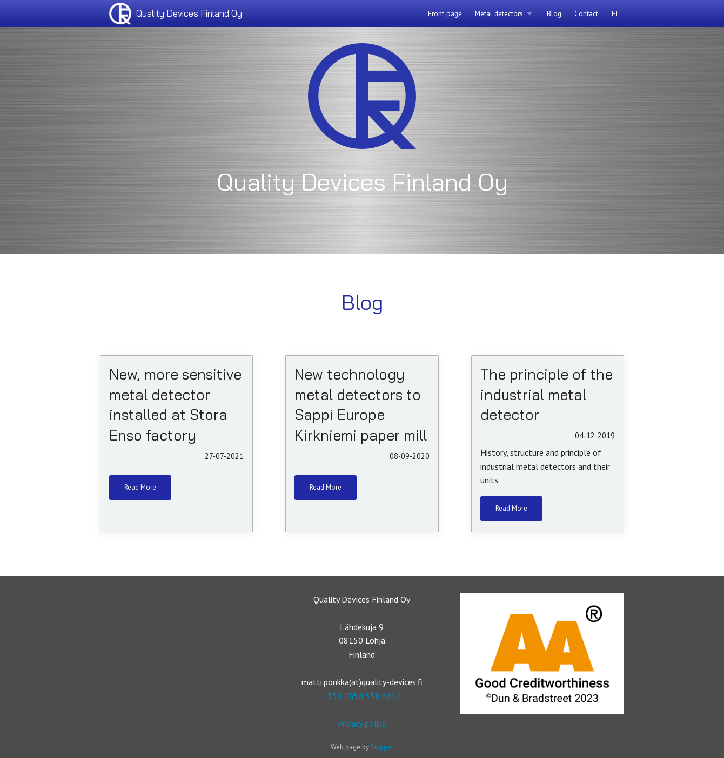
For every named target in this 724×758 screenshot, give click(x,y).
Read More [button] (140, 487)
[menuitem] (444, 13)
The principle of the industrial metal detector (546, 394)
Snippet (382, 747)
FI (615, 13)
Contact (586, 13)
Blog (554, 13)
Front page (445, 13)
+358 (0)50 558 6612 (362, 696)
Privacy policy (362, 723)
